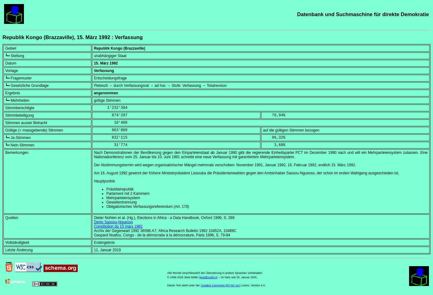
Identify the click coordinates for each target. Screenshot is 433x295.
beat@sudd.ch (208, 277)
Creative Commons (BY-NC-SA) (221, 285)
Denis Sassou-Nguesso (113, 222)
